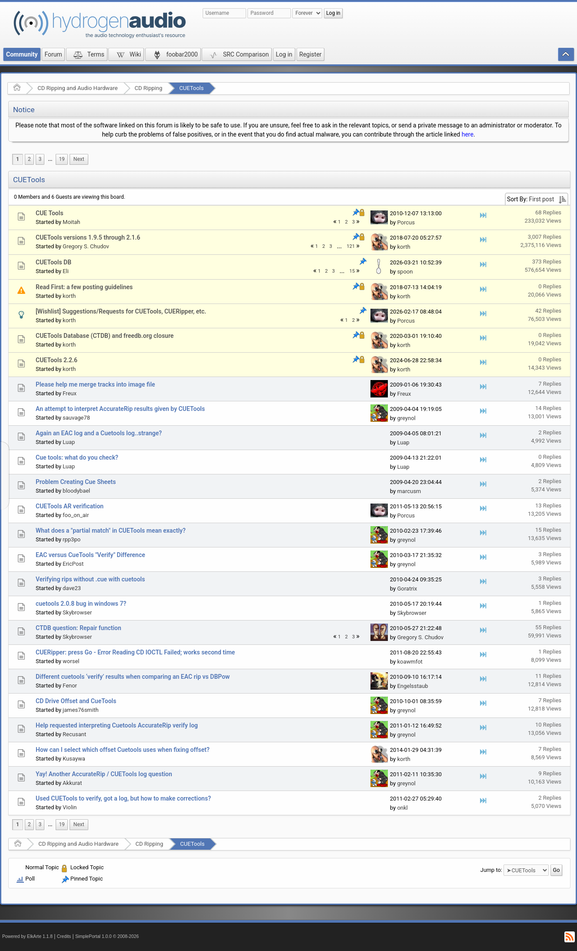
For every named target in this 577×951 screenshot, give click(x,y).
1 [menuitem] (17, 159)
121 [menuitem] (351, 246)
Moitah (71, 222)
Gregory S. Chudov (86, 246)
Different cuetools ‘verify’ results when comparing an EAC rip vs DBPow (133, 676)
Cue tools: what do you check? (77, 457)
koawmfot (409, 661)
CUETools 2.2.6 (56, 360)
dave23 (72, 588)
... (50, 159)
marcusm (409, 491)
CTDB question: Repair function (78, 627)
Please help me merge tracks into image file (95, 384)
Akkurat (72, 783)
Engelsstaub (412, 686)
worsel (71, 661)
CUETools (191, 88)
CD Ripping (149, 88)
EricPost (73, 564)
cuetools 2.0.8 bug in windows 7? (81, 603)
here (468, 134)
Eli (66, 271)
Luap (69, 442)
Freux (70, 393)
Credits (64, 936)
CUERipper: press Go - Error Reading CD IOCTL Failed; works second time (135, 652)
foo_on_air (76, 515)
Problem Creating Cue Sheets (76, 481)
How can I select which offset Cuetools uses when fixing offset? (123, 749)
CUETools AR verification (69, 506)
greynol (406, 418)
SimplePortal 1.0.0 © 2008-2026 (107, 936)
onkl (402, 807)
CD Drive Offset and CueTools (76, 700)
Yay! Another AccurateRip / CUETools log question (104, 774)
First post (541, 199)
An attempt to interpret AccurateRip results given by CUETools (120, 408)
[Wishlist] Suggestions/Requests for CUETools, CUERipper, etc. (121, 311)
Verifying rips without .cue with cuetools (90, 579)
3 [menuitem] (40, 159)
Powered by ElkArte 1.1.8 (27, 936)
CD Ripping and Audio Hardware (77, 88)
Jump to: (491, 870)
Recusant (74, 734)
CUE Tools (49, 213)
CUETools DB (53, 262)
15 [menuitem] (352, 271)
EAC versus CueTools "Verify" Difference (90, 554)
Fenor (70, 685)
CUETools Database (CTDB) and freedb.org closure (104, 335)
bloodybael (76, 490)
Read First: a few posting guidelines (84, 287)
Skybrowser (77, 612)
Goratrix (407, 588)
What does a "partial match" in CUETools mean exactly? (111, 530)
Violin (70, 807)
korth (403, 247)
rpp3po (71, 539)
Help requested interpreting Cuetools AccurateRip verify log (117, 725)
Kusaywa (74, 758)
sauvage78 (76, 417)
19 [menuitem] (61, 159)
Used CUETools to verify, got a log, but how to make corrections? (123, 798)
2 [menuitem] (29, 159)
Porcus (406, 222)
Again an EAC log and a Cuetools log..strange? (99, 433)
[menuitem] (50, 159)
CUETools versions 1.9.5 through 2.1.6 (88, 237)
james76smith (80, 710)
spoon (405, 271)
